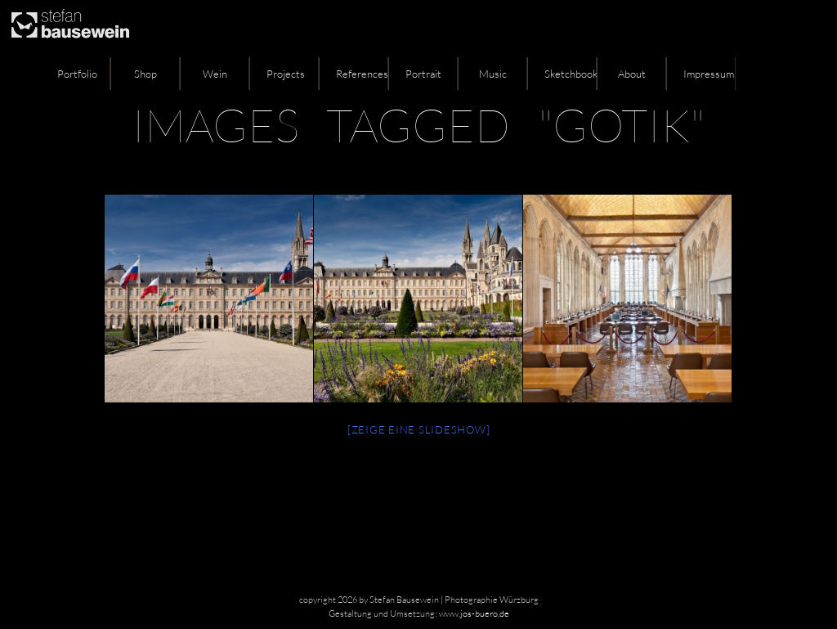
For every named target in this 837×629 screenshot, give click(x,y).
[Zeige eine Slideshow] (418, 429)
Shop (145, 73)
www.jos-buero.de (474, 613)
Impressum (708, 73)
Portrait (423, 73)
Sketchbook (570, 73)
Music (493, 73)
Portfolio (77, 73)
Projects (285, 73)
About (632, 73)
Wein (215, 73)
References (362, 73)
